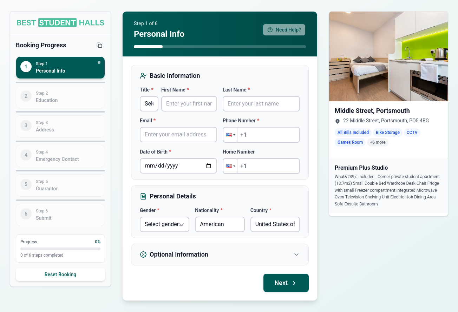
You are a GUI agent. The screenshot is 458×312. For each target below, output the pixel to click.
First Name (175, 90)
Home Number (239, 152)
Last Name (236, 90)
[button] (230, 135)
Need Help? (284, 30)
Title (146, 90)
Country (260, 210)
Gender (149, 210)
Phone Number (241, 120)
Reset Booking (60, 274)
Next (286, 282)
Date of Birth (155, 152)
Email (148, 120)
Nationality (208, 210)
